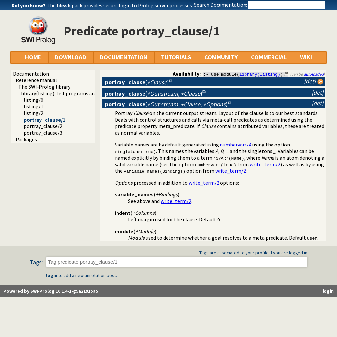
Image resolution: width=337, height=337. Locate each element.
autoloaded (314, 74)
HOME (33, 57)
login (51, 276)
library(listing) (259, 74)
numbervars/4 (235, 144)
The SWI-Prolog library (44, 86)
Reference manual (36, 80)
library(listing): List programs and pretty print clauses (82, 93)
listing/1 (33, 106)
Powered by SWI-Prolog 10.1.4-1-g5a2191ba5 (50, 291)
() (137, 82)
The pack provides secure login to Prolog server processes (119, 5)
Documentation (31, 73)
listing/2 (33, 113)
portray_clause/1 (44, 119)
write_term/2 (265, 164)
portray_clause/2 (43, 126)
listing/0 (33, 100)
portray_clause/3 (43, 132)
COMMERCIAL (269, 57)
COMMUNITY (221, 57)
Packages (26, 139)
